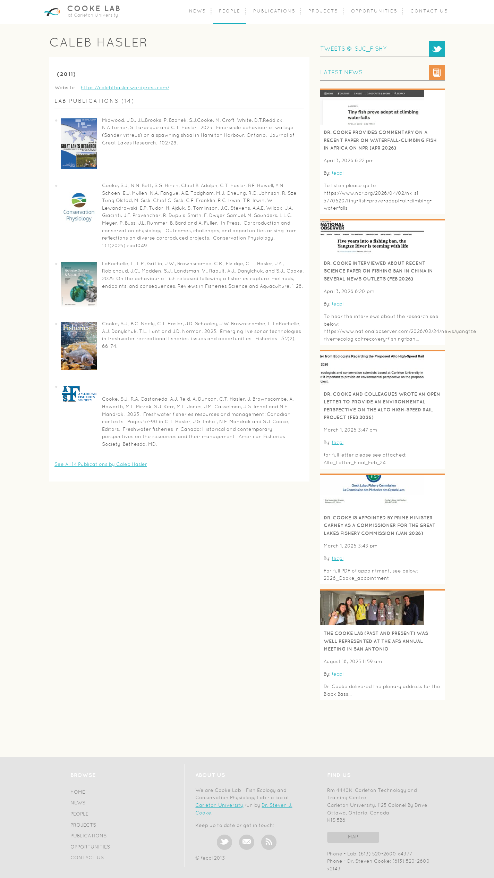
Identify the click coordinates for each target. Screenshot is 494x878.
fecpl (337, 173)
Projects (323, 11)
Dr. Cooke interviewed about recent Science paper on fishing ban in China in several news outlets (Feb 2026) (378, 271)
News (197, 11)
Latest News (341, 72)
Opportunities (374, 11)
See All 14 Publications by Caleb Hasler (100, 464)
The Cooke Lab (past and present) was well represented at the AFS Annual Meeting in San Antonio (376, 641)
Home (77, 792)
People (229, 11)
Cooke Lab (94, 8)
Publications (274, 11)
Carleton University (219, 805)
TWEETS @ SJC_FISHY (353, 49)
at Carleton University (93, 16)
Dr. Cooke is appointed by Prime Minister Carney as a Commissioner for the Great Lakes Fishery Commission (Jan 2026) (379, 526)
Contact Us (429, 11)
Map (353, 837)
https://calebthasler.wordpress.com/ (125, 88)
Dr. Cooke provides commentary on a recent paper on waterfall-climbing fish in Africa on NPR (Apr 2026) (380, 140)
